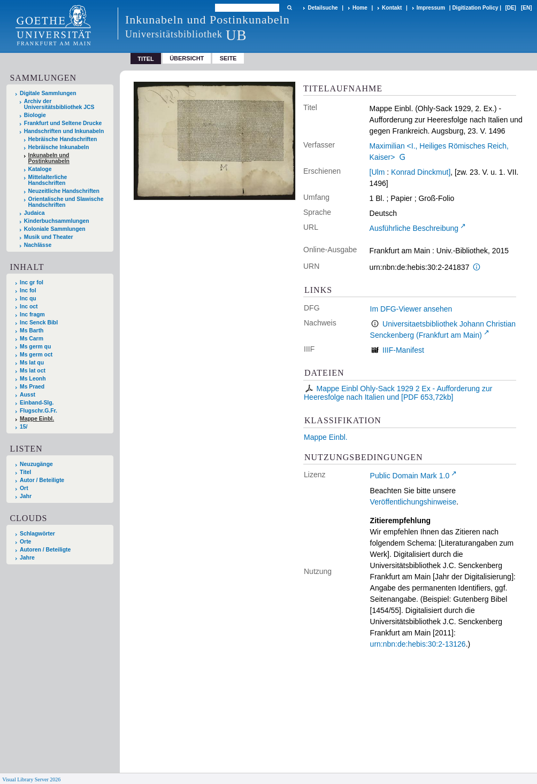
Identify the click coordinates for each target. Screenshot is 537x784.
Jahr (26, 496)
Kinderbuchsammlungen (56, 221)
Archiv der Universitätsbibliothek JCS (59, 104)
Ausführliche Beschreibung (414, 228)
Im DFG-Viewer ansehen (411, 309)
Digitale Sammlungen (48, 93)
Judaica (34, 213)
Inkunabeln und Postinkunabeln (49, 158)
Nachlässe (37, 245)
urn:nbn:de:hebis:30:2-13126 (418, 644)
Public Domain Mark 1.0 (410, 475)
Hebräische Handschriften (62, 139)
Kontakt (392, 8)
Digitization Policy (475, 8)
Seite (228, 58)
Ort (24, 488)
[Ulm (377, 172)
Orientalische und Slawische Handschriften (66, 202)
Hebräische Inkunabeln (58, 147)
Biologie (35, 115)
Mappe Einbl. (326, 437)
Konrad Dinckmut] (420, 172)
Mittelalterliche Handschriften (47, 180)
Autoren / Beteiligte (45, 550)
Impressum (431, 8)
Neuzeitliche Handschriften (63, 191)
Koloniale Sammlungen (55, 229)
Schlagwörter (37, 534)
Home (359, 8)
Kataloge (40, 169)
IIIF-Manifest (403, 350)
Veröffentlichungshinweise (413, 502)
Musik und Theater (48, 237)
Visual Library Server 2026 (31, 779)
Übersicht (187, 58)
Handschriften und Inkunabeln (64, 131)
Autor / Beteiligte (42, 480)
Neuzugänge (36, 464)
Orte (25, 542)
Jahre (27, 558)
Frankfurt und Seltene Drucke (63, 123)
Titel (25, 472)
